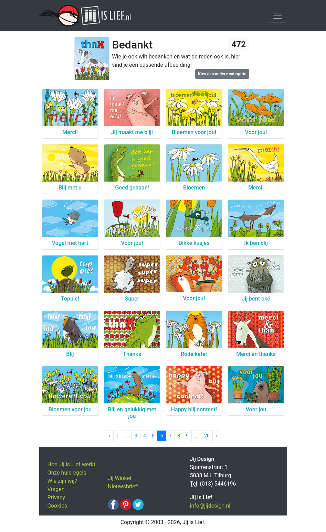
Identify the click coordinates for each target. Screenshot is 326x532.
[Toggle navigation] (277, 16)
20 (207, 435)
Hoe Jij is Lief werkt (71, 464)
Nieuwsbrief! (123, 486)
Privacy (56, 497)
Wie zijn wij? (62, 481)
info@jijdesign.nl (210, 505)
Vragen (56, 489)
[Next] (216, 436)
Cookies (57, 505)
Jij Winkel (119, 478)
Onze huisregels (67, 472)
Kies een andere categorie (222, 74)
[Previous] (109, 436)
